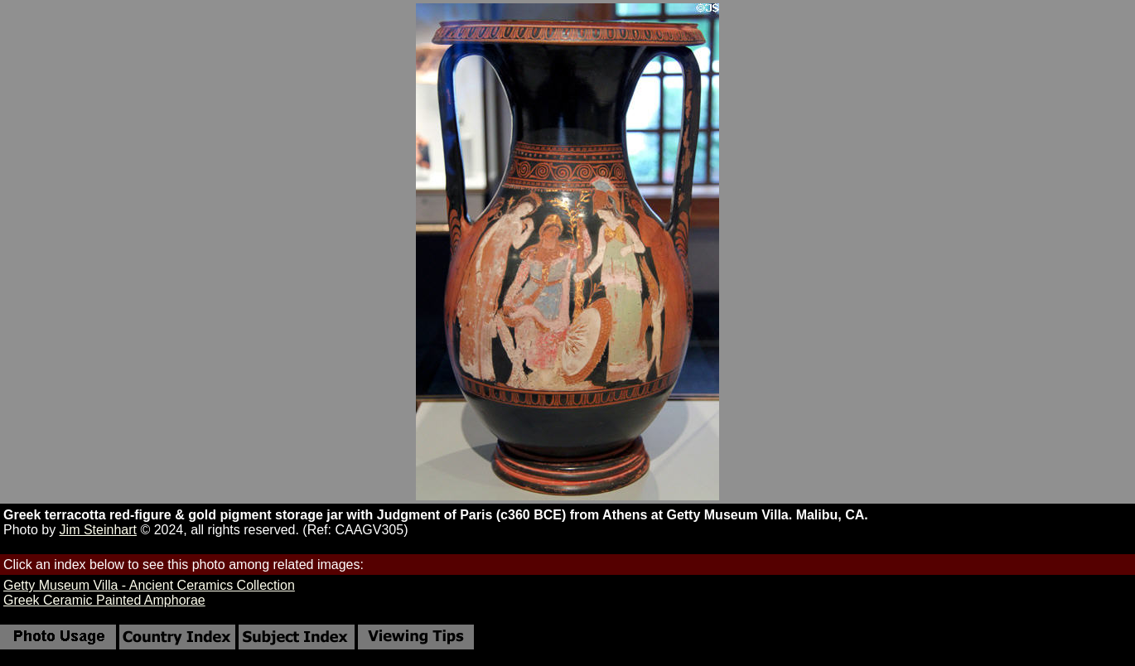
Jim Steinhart (98, 530)
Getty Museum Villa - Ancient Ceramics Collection (149, 585)
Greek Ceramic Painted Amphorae (104, 600)
